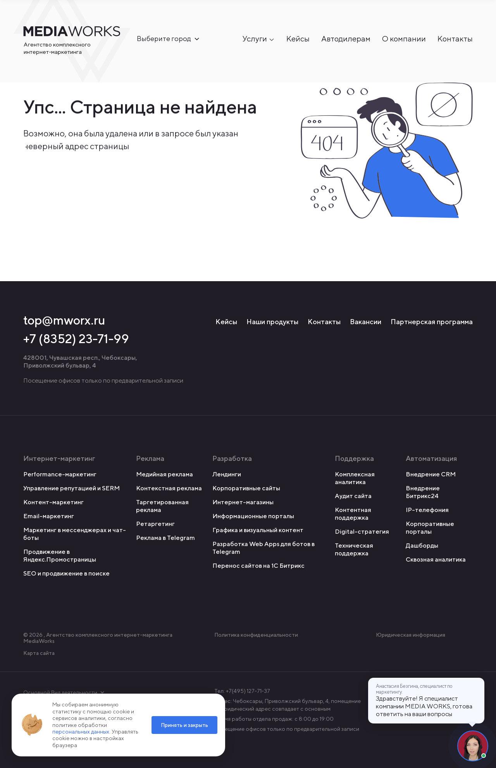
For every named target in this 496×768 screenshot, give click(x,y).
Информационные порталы (253, 516)
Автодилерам (345, 39)
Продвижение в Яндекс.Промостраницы (59, 555)
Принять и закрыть (184, 725)
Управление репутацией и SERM (71, 488)
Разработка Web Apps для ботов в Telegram (263, 547)
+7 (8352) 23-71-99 (76, 338)
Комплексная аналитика (355, 478)
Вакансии (365, 322)
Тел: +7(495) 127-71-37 (242, 691)
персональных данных (80, 731)
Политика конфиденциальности (256, 635)
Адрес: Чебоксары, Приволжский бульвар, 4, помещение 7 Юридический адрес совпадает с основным (287, 705)
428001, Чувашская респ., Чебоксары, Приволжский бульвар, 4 (80, 361)
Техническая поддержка (354, 549)
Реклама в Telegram (165, 537)
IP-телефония (427, 510)
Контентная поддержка (353, 513)
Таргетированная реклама (162, 506)
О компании (404, 39)
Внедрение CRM (431, 474)
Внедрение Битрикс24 (423, 492)
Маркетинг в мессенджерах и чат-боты (74, 533)
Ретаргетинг (155, 523)
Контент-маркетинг (53, 502)
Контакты (455, 39)
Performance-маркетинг (59, 474)
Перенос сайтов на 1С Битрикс (258, 565)
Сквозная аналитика (436, 559)
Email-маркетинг (48, 516)
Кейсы (298, 39)
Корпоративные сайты (246, 488)
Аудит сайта (353, 496)
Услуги (255, 39)
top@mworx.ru (64, 320)
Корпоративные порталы (430, 527)
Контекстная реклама (169, 488)
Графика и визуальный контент (257, 530)
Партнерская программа (432, 322)
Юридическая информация (410, 635)
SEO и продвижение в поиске (66, 573)
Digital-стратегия (362, 531)
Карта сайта (39, 653)
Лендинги (226, 474)
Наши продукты (272, 322)
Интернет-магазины (243, 502)
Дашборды (422, 545)
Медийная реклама (164, 474)
